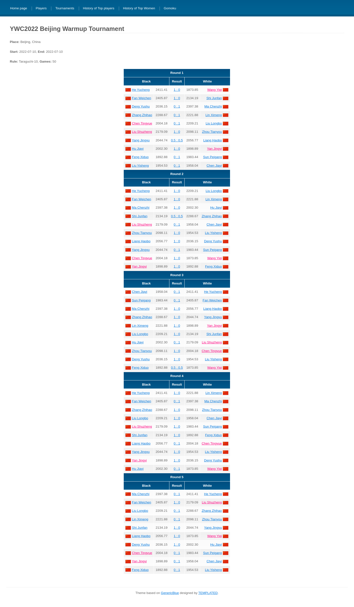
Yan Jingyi (214, 148)
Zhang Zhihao (142, 115)
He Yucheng (141, 90)
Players (41, 8)
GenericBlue (170, 593)
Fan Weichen (141, 98)
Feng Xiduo (140, 157)
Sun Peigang (212, 157)
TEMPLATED (208, 593)
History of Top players (98, 8)
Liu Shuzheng (142, 132)
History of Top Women (139, 8)
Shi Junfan (214, 98)
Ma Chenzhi (213, 106)
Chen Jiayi (214, 165)
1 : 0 (177, 90)
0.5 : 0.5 (177, 140)
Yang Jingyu (141, 140)
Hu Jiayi (137, 148)
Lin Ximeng (213, 115)
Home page (18, 8)
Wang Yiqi (214, 90)
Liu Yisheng (140, 165)
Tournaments (64, 8)
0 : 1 (177, 106)
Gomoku (170, 8)
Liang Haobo (212, 140)
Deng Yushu (141, 106)
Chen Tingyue (142, 123)
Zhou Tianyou (212, 132)
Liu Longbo (214, 123)
